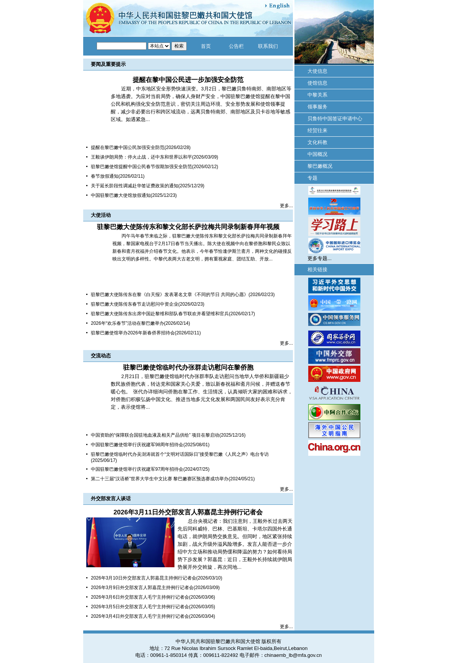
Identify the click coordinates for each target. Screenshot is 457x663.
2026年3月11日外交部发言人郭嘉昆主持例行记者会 (188, 512)
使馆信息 (317, 83)
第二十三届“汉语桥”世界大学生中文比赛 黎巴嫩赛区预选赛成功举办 (159, 478)
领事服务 (317, 107)
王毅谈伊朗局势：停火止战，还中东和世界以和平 (141, 157)
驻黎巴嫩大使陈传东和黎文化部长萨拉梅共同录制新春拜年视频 (188, 227)
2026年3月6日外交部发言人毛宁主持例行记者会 (140, 597)
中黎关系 (317, 95)
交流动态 (101, 356)
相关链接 (317, 269)
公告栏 (236, 46)
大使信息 (317, 71)
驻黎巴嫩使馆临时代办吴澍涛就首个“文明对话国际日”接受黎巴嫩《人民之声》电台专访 (180, 454)
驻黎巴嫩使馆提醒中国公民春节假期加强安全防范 (141, 166)
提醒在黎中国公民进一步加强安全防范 (188, 79)
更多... (286, 205)
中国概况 (317, 154)
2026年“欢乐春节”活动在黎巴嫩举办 (127, 323)
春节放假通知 (104, 176)
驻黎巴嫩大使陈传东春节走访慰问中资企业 (134, 304)
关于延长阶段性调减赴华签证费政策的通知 (134, 185)
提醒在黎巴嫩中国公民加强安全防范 (127, 147)
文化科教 (317, 142)
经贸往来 (317, 130)
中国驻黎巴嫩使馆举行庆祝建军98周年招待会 (137, 444)
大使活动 (101, 215)
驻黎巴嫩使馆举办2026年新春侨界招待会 (133, 333)
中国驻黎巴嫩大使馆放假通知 (121, 195)
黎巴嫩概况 (319, 166)
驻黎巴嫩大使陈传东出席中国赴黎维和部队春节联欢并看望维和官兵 (160, 313)
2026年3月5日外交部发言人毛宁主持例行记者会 (140, 606)
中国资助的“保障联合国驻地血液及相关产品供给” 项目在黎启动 (155, 435)
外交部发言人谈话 (111, 498)
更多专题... (319, 258)
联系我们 (268, 46)
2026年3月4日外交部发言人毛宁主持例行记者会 (140, 616)
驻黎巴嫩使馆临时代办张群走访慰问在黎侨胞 (188, 367)
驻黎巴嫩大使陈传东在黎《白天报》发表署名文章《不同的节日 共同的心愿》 (169, 294)
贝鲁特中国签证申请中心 (334, 118)
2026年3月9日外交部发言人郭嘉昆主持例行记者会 (142, 587)
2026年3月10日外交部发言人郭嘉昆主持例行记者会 (143, 578)
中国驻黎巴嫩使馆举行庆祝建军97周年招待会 (137, 469)
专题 (312, 178)
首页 (206, 46)
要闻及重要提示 (108, 64)
